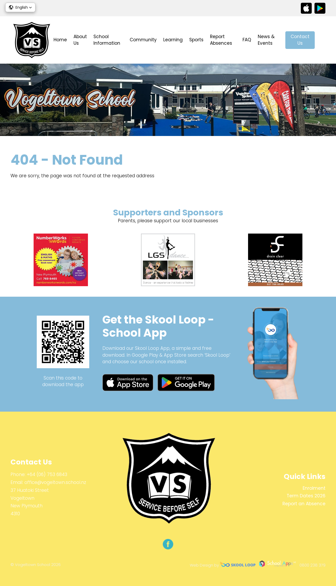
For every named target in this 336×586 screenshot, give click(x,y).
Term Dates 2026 (306, 496)
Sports (196, 40)
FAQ (247, 40)
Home (60, 40)
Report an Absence (304, 504)
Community (143, 40)
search (323, 40)
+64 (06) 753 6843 (47, 474)
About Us (80, 40)
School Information (106, 40)
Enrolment (314, 488)
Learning (173, 40)
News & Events (266, 40)
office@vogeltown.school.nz (55, 482)
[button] (20, 7)
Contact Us (300, 40)
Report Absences (221, 40)
